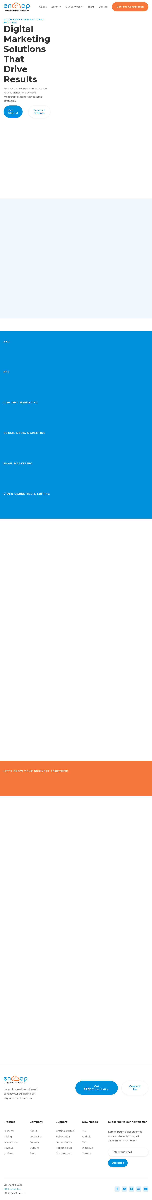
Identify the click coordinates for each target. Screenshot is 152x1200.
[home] (17, 6)
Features (9, 1131)
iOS (84, 1131)
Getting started (65, 1131)
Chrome (87, 1153)
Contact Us (134, 1088)
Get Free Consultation (130, 6)
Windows (87, 1147)
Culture (34, 1147)
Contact (103, 6)
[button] (56, 6)
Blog (91, 6)
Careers (34, 1142)
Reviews (8, 1147)
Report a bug (64, 1147)
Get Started (13, 111)
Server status (64, 1142)
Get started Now (133, 779)
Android (86, 1136)
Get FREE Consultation (96, 1088)
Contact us (36, 1136)
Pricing (8, 1136)
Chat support (64, 1153)
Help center (63, 1136)
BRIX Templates (12, 1189)
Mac (84, 1142)
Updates (9, 1153)
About (43, 6)
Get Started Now (82, 357)
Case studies (11, 1142)
